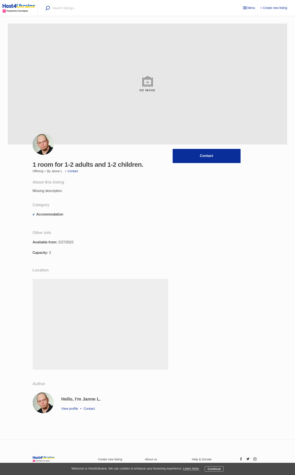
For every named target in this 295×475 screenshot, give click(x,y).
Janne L (56, 171)
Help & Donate (202, 459)
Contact (206, 156)
